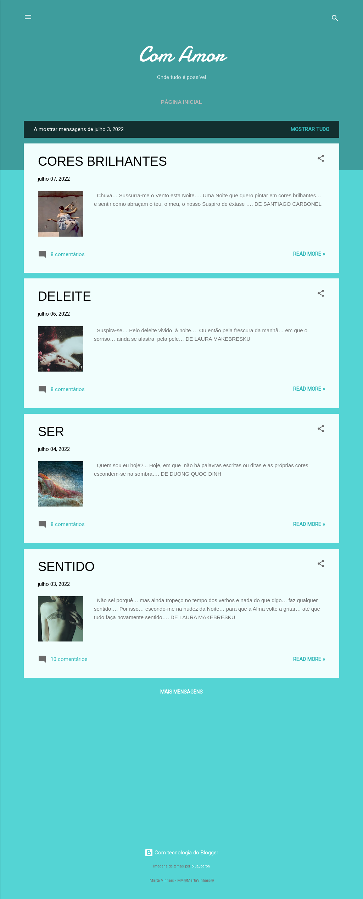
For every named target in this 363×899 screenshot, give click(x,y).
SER (51, 431)
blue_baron (200, 866)
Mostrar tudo (310, 129)
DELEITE (64, 296)
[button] (321, 159)
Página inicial (181, 102)
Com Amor (181, 54)
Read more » (309, 254)
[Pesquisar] (335, 19)
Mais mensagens (181, 692)
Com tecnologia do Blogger (181, 852)
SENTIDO (66, 566)
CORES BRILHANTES (102, 161)
